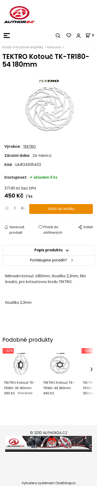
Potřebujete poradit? (48, 260)
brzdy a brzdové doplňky (22, 47)
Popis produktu (48, 250)
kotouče (54, 47)
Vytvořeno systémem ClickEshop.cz (49, 483)
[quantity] (15, 208)
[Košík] (91, 35)
